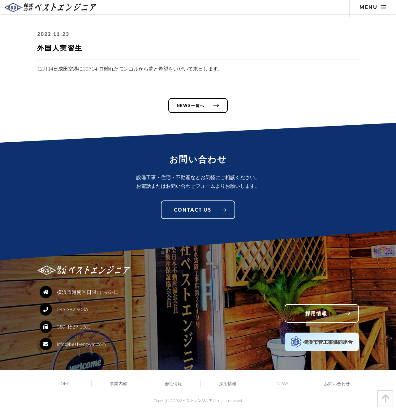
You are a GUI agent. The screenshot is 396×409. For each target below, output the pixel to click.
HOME (64, 383)
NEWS (282, 383)
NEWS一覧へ (190, 105)
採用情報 (316, 313)
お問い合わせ (337, 383)
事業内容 (118, 383)
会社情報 (173, 383)
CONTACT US (192, 210)
